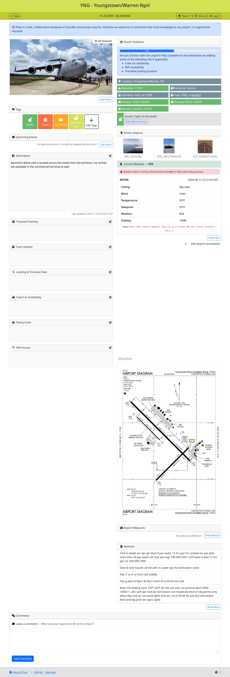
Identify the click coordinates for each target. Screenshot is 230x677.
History (200, 16)
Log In (214, 16)
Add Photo (106, 99)
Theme (183, 16)
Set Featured (102, 41)
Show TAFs (214, 237)
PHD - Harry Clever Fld (169, 156)
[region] (169, 303)
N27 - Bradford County (205, 156)
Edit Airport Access (136, 121)
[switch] (187, 243)
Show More (214, 607)
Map (14, 16)
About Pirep (18, 672)
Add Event (106, 144)
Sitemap (51, 672)
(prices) (196, 95)
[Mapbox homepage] (125, 359)
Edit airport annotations (206, 244)
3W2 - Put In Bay (133, 156)
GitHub (36, 672)
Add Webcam (212, 535)
